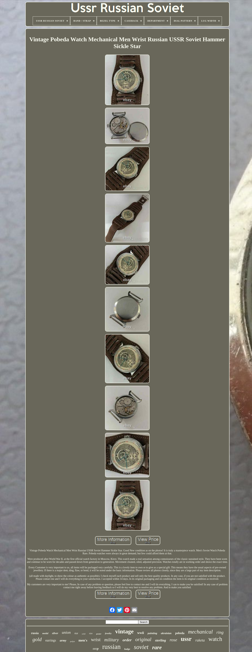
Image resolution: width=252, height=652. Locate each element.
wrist (96, 639)
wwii (140, 633)
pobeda (179, 633)
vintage (124, 631)
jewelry (108, 633)
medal (45, 633)
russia (35, 633)
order (127, 640)
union (66, 632)
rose (173, 639)
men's (82, 640)
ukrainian (166, 633)
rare (157, 647)
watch (215, 639)
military (111, 639)
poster (98, 634)
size (91, 633)
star (76, 633)
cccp (96, 648)
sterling (160, 640)
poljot (72, 641)
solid (83, 634)
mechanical (200, 632)
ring (219, 632)
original (143, 639)
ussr (186, 639)
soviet (141, 647)
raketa (200, 640)
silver (55, 633)
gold (37, 639)
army (63, 640)
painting (152, 633)
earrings (50, 640)
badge (127, 649)
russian (111, 646)
